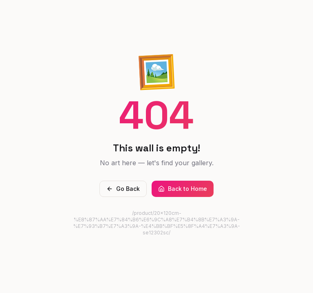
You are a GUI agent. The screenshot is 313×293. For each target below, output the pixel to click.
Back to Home (182, 188)
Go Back (123, 188)
